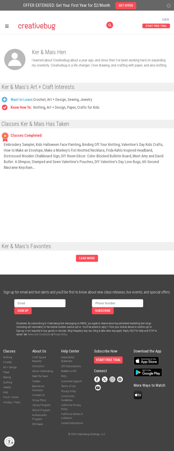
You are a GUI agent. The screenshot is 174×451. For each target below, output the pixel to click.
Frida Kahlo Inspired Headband (129, 150)
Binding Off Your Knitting (101, 144)
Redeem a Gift (68, 371)
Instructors (38, 366)
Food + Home (10, 397)
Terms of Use (68, 386)
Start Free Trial (156, 25)
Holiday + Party (11, 402)
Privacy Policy (60, 334)
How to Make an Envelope (23, 150)
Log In (165, 19)
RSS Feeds (37, 424)
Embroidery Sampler (19, 144)
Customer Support (71, 381)
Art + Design (56, 99)
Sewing (73, 99)
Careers (36, 381)
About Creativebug (42, 371)
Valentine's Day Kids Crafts (142, 144)
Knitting (39, 107)
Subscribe (103, 311)
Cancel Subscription (72, 423)
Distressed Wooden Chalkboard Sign (32, 156)
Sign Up (22, 311)
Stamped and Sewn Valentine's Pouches (62, 161)
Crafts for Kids (88, 107)
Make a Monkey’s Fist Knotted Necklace (74, 150)
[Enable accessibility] (9, 442)
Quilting (7, 382)
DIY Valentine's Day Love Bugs (118, 161)
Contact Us (38, 395)
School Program (41, 410)
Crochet (39, 99)
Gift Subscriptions (71, 366)
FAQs (64, 376)
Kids (5, 392)
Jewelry (86, 99)
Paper (71, 107)
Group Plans (39, 400)
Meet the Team (40, 376)
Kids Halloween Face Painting (58, 144)
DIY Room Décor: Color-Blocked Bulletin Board (96, 156)
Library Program (41, 405)
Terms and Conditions (39, 334)
